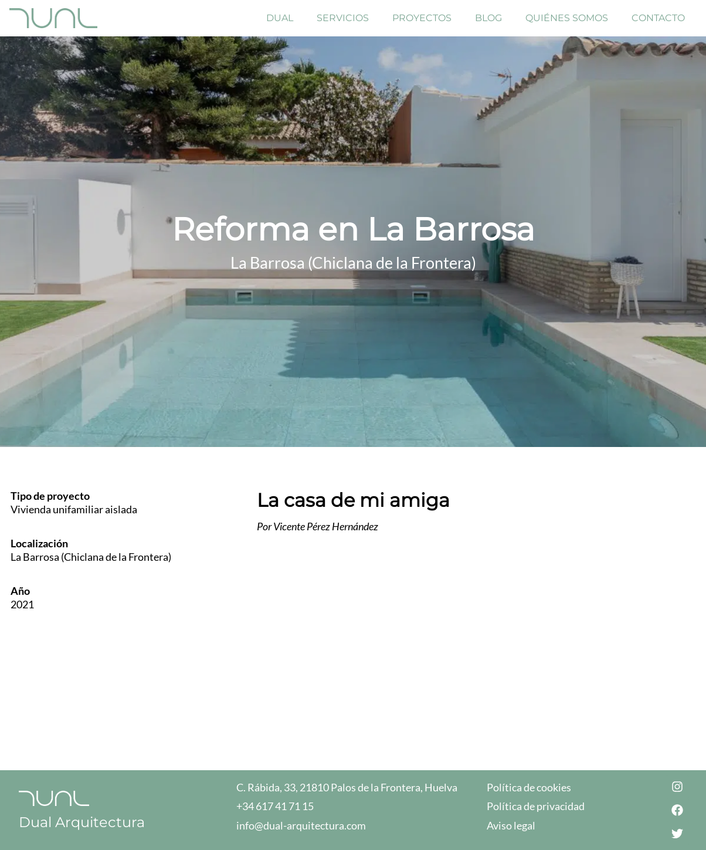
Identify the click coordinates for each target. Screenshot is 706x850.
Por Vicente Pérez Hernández (317, 526)
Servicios (343, 17)
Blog (488, 17)
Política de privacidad (536, 806)
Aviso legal (511, 825)
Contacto (658, 17)
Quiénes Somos (566, 17)
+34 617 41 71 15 (275, 806)
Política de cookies (529, 787)
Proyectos (422, 17)
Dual (279, 17)
